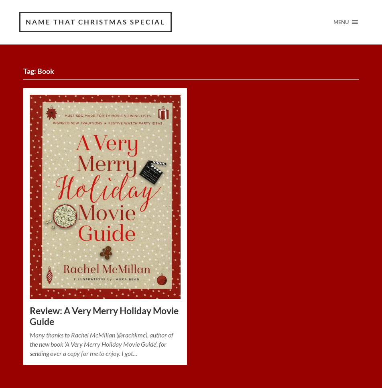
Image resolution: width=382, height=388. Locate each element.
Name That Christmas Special (95, 22)
